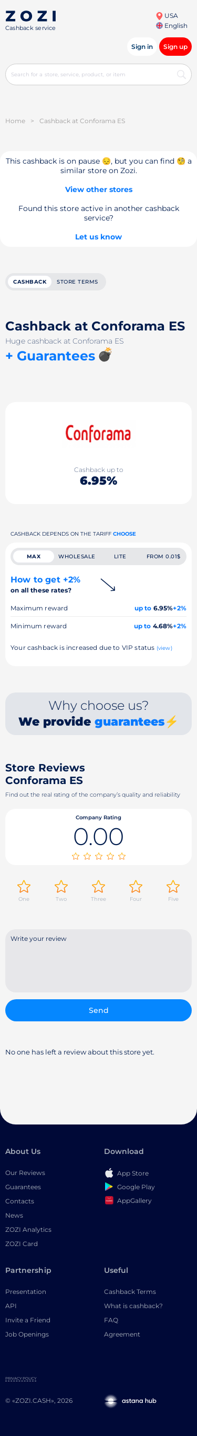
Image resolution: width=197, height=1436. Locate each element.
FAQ (111, 1320)
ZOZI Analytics (28, 1229)
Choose (124, 533)
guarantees (129, 722)
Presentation (25, 1292)
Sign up (175, 47)
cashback (29, 281)
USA (166, 15)
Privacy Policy (20, 1378)
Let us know (98, 237)
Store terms (77, 281)
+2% (179, 608)
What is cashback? (133, 1306)
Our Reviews (25, 1173)
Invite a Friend (27, 1320)
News (14, 1215)
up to (143, 608)
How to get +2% (45, 584)
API (11, 1306)
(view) (164, 648)
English (172, 25)
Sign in (142, 47)
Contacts (19, 1201)
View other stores (98, 189)
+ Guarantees (50, 356)
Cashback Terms (130, 1292)
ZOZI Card (21, 1244)
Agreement (122, 1334)
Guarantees (23, 1187)
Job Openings (27, 1334)
